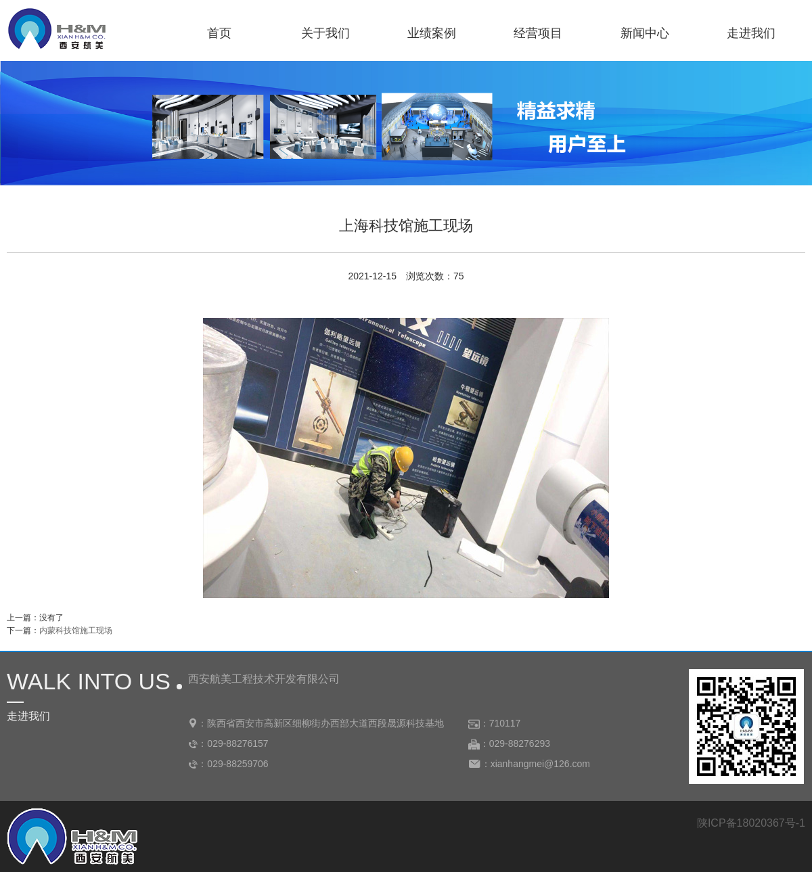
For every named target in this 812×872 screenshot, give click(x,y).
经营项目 (538, 33)
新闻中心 (645, 33)
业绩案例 (431, 33)
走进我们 (751, 33)
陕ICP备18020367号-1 (751, 823)
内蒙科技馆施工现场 (75, 630)
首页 (219, 33)
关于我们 (325, 33)
